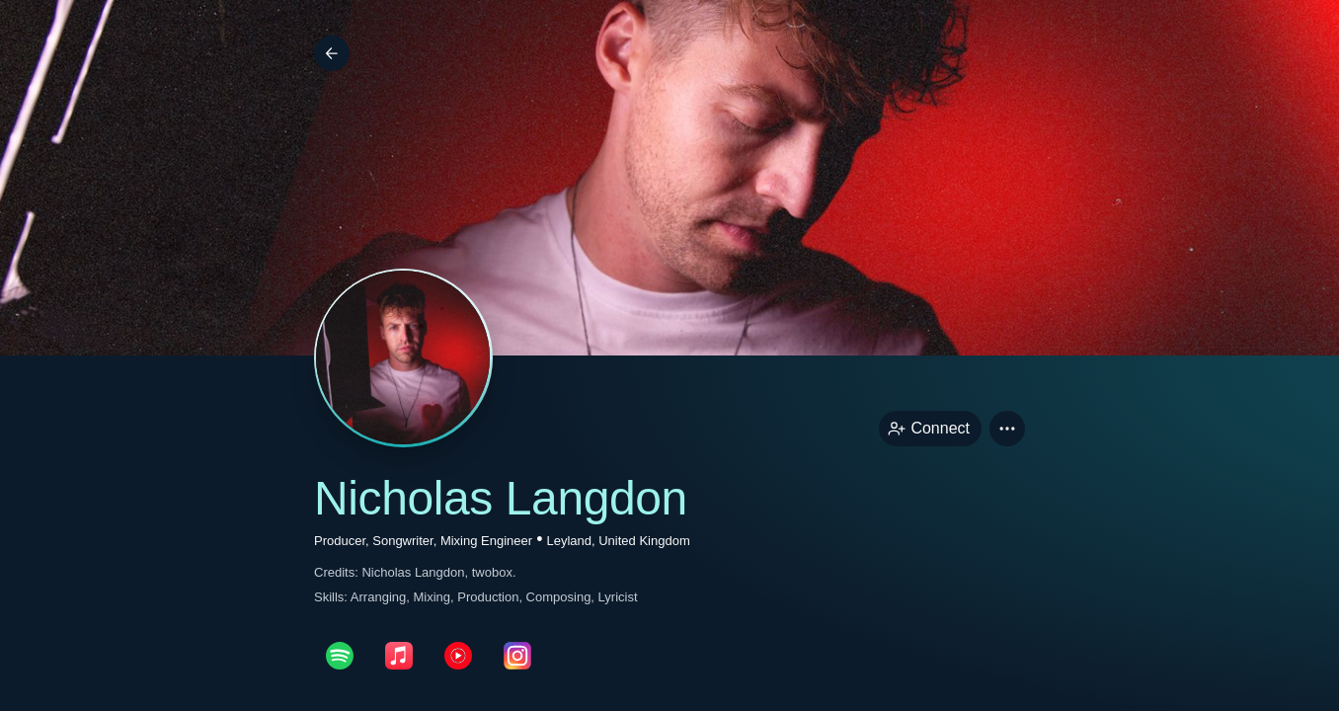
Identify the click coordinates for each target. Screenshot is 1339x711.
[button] (1007, 428)
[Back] (332, 53)
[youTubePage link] (458, 655)
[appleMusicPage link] (399, 655)
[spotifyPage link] (339, 655)
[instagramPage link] (517, 655)
